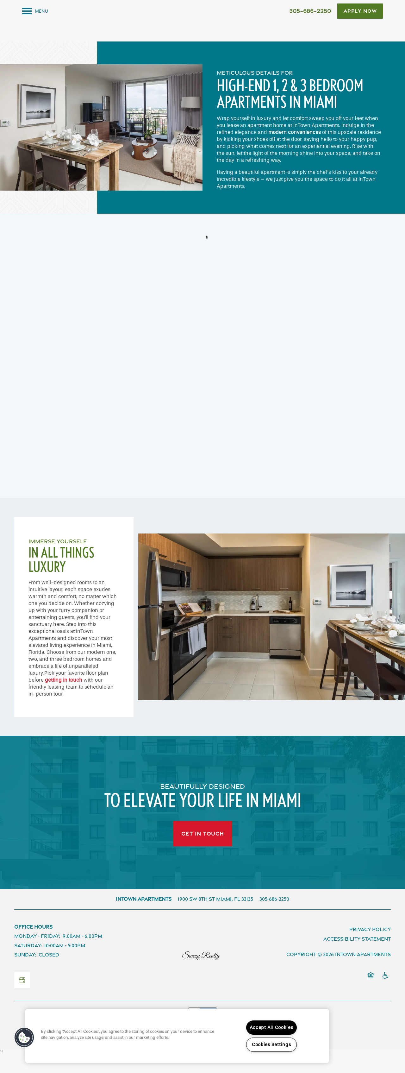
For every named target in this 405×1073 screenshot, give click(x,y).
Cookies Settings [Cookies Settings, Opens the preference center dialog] (271, 1044)
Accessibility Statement (357, 956)
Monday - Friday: (37, 953)
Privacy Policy (370, 947)
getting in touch (63, 697)
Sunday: (25, 972)
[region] (177, 1036)
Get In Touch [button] (202, 851)
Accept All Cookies (271, 1027)
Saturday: (28, 963)
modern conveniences (294, 149)
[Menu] (35, 11)
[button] (360, 11)
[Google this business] (22, 997)
